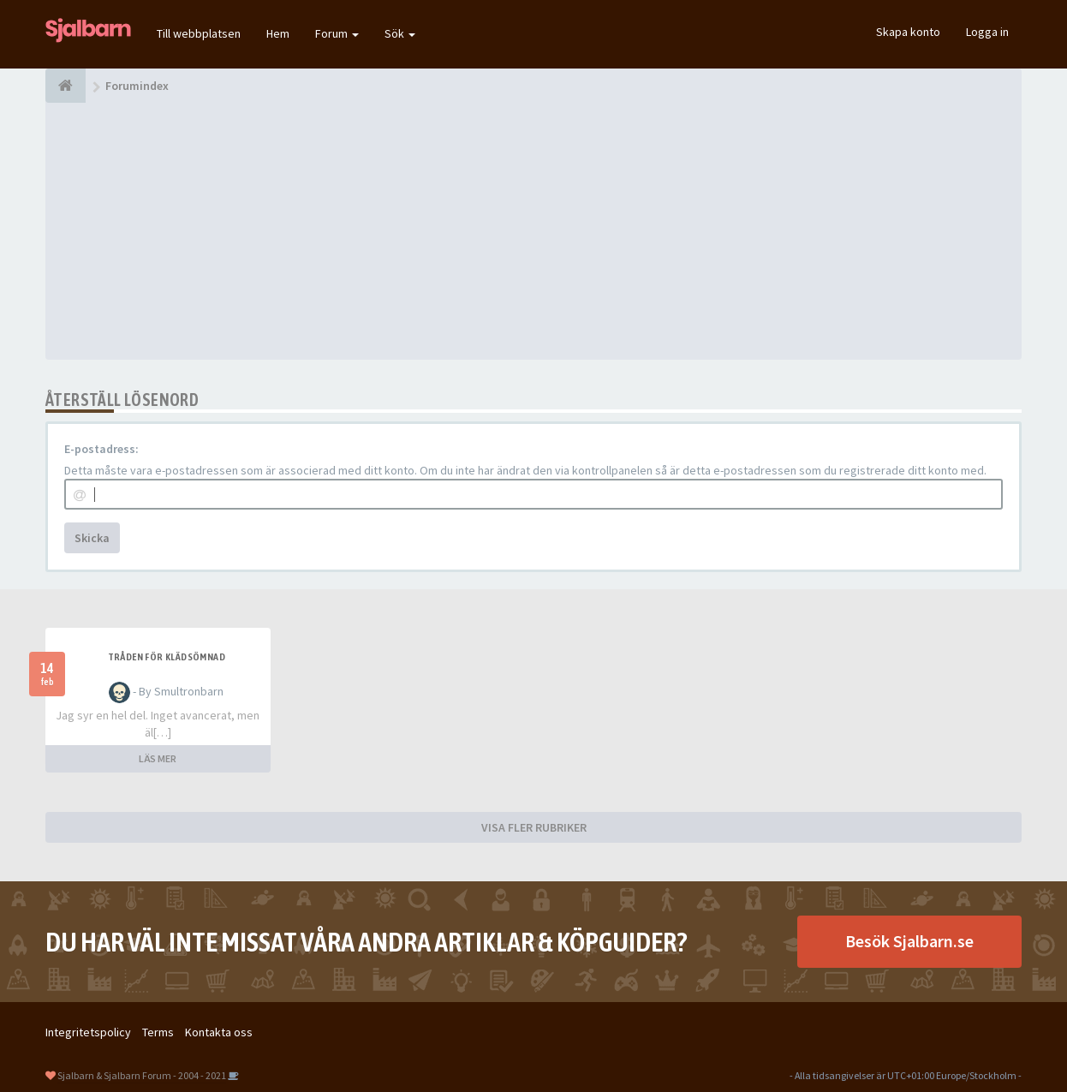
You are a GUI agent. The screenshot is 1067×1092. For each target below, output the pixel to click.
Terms (158, 1032)
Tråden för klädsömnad (166, 657)
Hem (277, 33)
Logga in (987, 31)
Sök (399, 33)
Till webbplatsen (199, 33)
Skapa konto (908, 31)
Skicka (92, 538)
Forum (337, 33)
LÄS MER (157, 758)
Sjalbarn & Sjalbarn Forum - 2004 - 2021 (141, 1075)
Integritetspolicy (88, 1032)
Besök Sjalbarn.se (909, 941)
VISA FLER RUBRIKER (534, 827)
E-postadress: (101, 448)
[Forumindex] (65, 86)
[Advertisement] (533, 231)
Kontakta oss (219, 1032)
